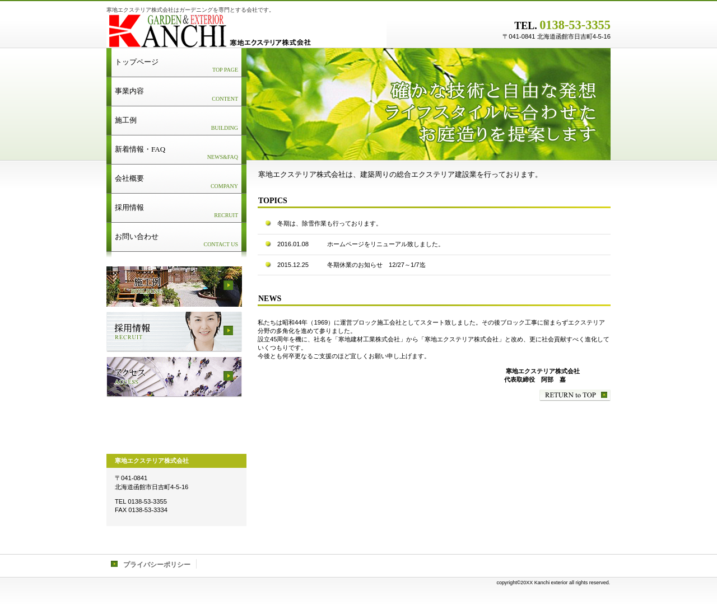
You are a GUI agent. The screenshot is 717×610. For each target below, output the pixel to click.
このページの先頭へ (575, 395)
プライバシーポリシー (156, 565)
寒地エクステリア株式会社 (246, 31)
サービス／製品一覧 (174, 286)
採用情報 (174, 332)
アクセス (174, 377)
